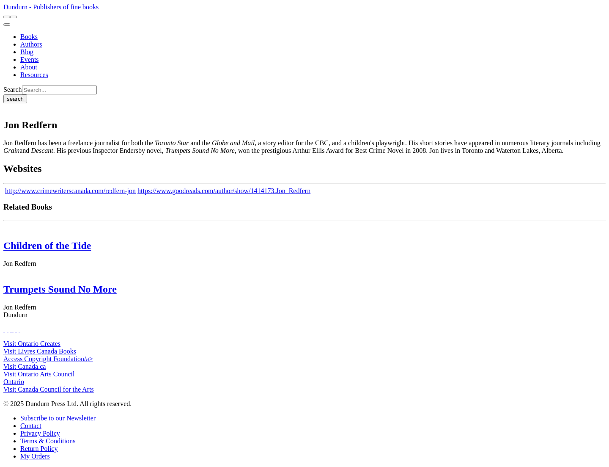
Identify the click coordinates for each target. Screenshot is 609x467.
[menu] (6, 24)
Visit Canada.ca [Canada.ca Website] (24, 366)
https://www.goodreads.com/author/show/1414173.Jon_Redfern (223, 190)
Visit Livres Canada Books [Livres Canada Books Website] (39, 351)
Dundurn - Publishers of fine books (51, 7)
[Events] (29, 59)
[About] (28, 67)
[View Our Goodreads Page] (19, 329)
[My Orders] (35, 456)
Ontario (13, 381)
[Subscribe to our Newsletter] (58, 418)
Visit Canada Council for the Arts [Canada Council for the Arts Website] (48, 389)
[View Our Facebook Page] (4, 329)
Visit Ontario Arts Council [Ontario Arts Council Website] (38, 374)
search (15, 99)
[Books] (29, 36)
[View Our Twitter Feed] (7, 329)
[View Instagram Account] (13, 329)
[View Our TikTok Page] (11, 329)
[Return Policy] (39, 448)
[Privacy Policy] (40, 433)
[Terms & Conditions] (47, 441)
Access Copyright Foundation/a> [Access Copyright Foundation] (48, 358)
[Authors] (31, 44)
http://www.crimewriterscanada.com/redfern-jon (70, 190)
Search (12, 89)
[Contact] (30, 425)
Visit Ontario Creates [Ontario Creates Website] (31, 343)
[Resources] (34, 74)
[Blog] (26, 51)
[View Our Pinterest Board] (16, 329)
